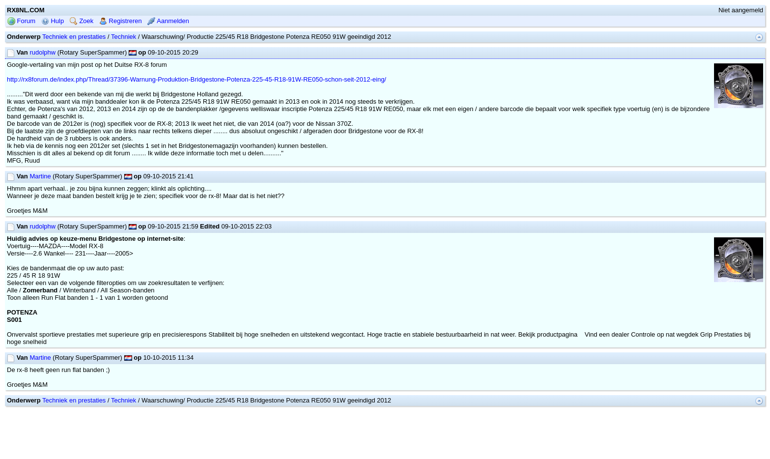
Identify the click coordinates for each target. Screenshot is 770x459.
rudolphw (42, 52)
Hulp (52, 21)
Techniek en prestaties (74, 36)
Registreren (120, 21)
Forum (21, 21)
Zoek (82, 21)
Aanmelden (168, 21)
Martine (40, 176)
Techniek (123, 36)
